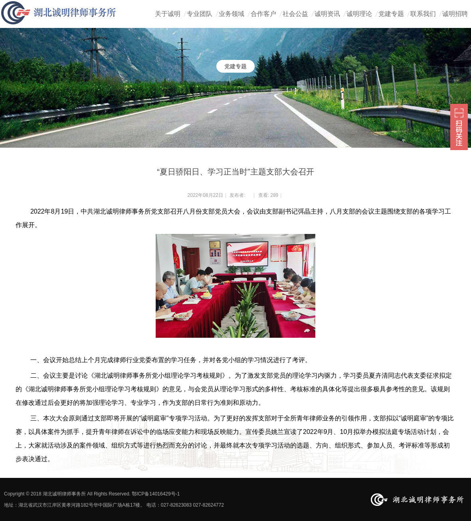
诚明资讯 (327, 13)
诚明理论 (359, 13)
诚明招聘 (455, 13)
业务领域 (231, 13)
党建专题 (391, 13)
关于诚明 (167, 13)
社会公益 (295, 13)
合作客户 (263, 13)
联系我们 (423, 13)
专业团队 (199, 13)
